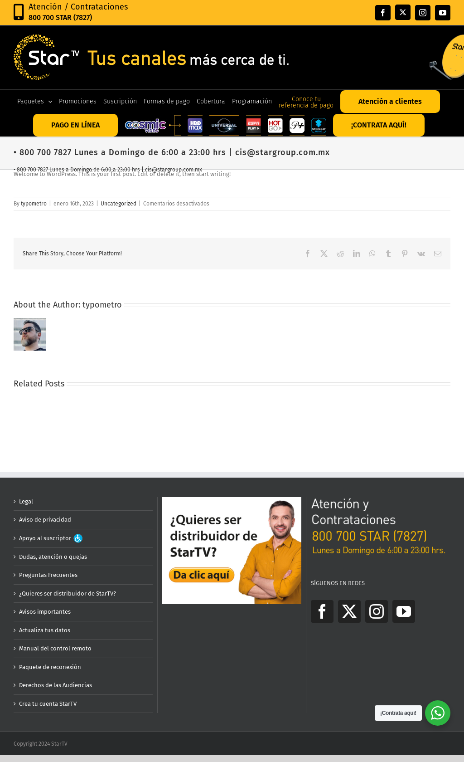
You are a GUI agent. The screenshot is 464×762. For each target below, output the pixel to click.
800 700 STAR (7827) (60, 17)
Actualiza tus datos (44, 630)
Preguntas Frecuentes (48, 575)
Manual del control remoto (55, 648)
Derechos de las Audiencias (55, 685)
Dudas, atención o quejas (53, 556)
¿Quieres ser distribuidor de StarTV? (67, 593)
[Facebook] (322, 611)
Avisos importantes (45, 611)
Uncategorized (118, 203)
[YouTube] (403, 611)
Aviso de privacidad (45, 519)
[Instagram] (376, 611)
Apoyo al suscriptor (50, 538)
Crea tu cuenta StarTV (48, 703)
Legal (26, 501)
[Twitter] (349, 611)
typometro (34, 203)
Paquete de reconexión (50, 667)
